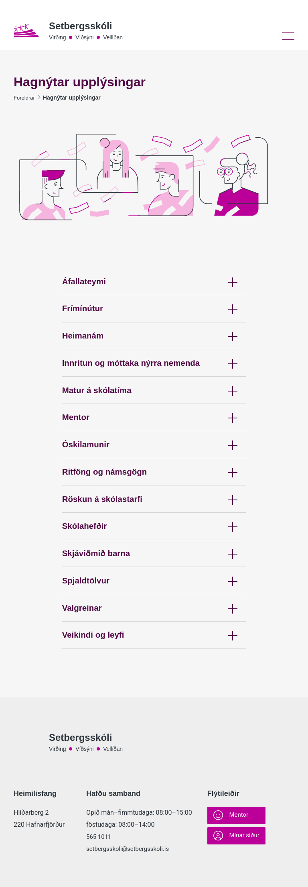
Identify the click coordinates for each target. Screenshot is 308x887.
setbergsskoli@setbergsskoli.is (130, 848)
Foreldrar (25, 99)
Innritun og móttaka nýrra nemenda (154, 376)
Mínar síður (238, 837)
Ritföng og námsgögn (154, 495)
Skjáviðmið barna (154, 584)
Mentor (154, 435)
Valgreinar (154, 643)
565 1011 (99, 836)
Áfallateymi (154, 287)
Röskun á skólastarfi (154, 525)
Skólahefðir (154, 554)
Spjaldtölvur (154, 614)
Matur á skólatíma (154, 406)
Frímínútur (154, 317)
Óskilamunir (154, 465)
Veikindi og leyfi (154, 673)
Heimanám (154, 346)
